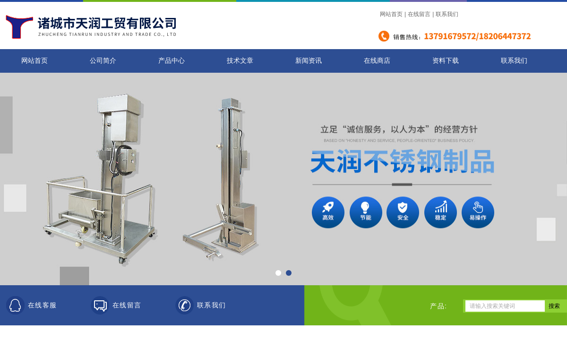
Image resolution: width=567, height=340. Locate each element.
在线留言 (419, 14)
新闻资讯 (308, 60)
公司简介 (103, 60)
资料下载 (445, 60)
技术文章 (240, 60)
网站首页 (391, 14)
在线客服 (42, 305)
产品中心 (171, 60)
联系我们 (447, 14)
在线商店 (377, 60)
